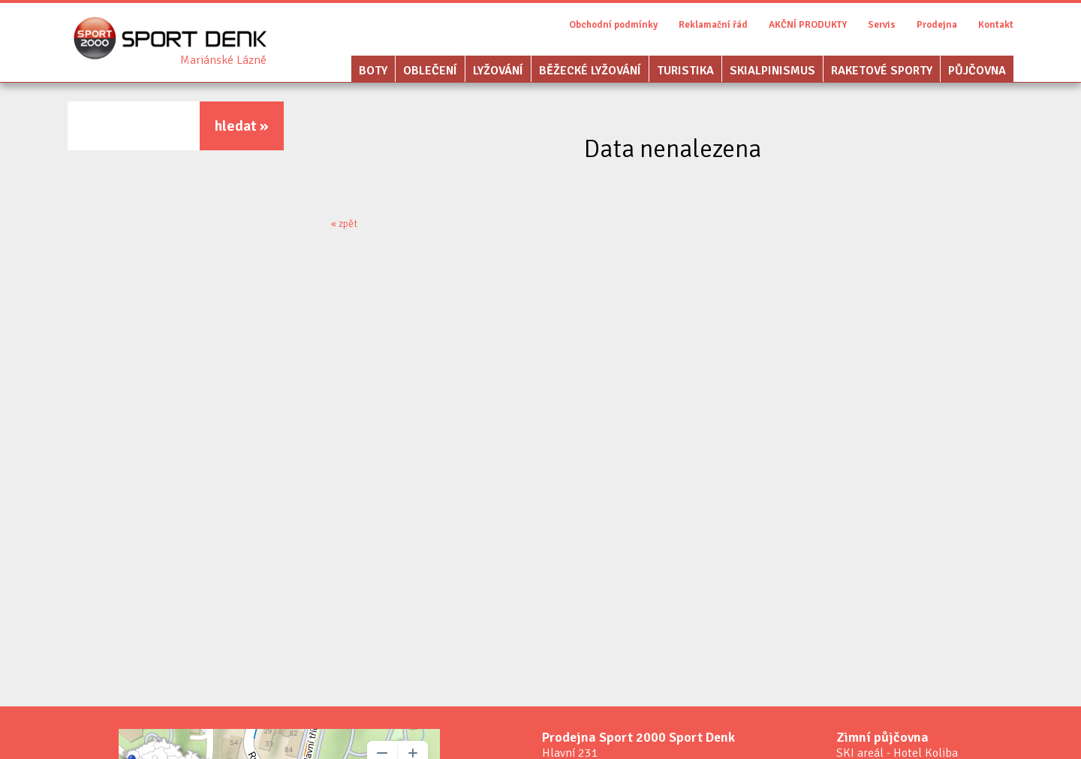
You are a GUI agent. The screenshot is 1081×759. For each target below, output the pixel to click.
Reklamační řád (713, 25)
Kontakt (995, 25)
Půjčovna (977, 70)
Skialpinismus (772, 70)
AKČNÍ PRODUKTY (808, 25)
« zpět (344, 223)
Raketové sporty (881, 70)
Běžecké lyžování (590, 70)
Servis (882, 25)
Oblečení (430, 70)
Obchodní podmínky (613, 25)
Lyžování (498, 70)
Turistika (685, 70)
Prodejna (937, 25)
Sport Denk (223, 60)
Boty (373, 70)
